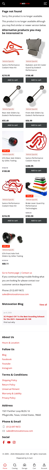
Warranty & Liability (11, 393)
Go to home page (10, 272)
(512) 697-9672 (11, 426)
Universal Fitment (10, 389)
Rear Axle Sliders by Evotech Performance (11, 114)
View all (43, 304)
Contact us (26, 272)
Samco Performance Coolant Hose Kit (11, 66)
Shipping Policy (9, 380)
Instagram (7, 368)
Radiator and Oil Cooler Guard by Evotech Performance (36, 67)
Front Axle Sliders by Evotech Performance (35, 114)
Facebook (6, 359)
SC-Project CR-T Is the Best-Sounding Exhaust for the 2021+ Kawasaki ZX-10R (24, 317)
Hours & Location (10, 342)
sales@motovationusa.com (15, 294)
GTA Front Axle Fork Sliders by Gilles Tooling (12, 254)
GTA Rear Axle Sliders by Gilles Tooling (11, 159)
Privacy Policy (8, 397)
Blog (4, 354)
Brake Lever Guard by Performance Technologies (35, 206)
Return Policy (8, 384)
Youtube (6, 363)
